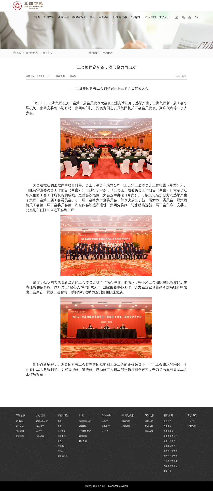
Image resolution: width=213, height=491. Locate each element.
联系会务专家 (42, 421)
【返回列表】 (180, 76)
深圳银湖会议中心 (170, 437)
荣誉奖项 (20, 436)
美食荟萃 (104, 17)
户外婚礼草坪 (85, 431)
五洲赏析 (136, 17)
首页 (37, 17)
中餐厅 (105, 421)
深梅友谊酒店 (169, 446)
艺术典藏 (149, 426)
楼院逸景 (149, 421)
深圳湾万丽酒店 (170, 456)
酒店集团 (150, 17)
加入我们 (164, 17)
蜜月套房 (83, 436)
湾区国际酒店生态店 (170, 461)
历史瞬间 (20, 431)
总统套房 (62, 431)
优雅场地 (83, 426)
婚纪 (92, 17)
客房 (60, 421)
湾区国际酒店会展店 (170, 466)
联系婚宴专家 (85, 421)
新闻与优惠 (120, 19)
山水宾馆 (167, 471)
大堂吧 (105, 431)
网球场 (61, 451)
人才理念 (192, 421)
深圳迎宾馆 (168, 431)
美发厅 (61, 441)
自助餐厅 (106, 426)
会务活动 (63, 17)
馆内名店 (149, 431)
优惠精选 (108, 52)
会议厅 (39, 431)
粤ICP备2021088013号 (118, 486)
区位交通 (20, 426)
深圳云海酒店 (169, 441)
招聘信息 (192, 426)
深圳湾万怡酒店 (170, 451)
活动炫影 (40, 436)
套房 (60, 426)
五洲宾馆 (167, 426)
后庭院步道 (63, 456)
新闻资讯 (93, 52)
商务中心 (62, 436)
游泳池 (61, 446)
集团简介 (167, 421)
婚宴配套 (83, 441)
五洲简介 (20, 421)
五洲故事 (49, 17)
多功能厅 (40, 426)
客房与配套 (79, 17)
